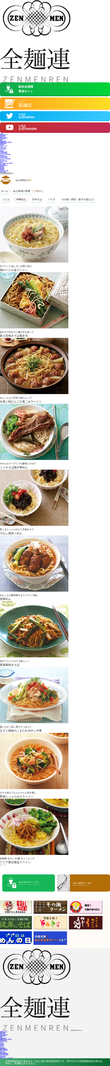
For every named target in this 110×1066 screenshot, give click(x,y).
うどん (1, 146)
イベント (2, 149)
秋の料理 (2, 168)
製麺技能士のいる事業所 (6, 141)
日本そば (2, 155)
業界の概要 (2, 135)
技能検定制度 (3, 140)
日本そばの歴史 (3, 156)
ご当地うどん (3, 148)
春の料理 (2, 165)
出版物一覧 (2, 138)
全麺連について (3, 134)
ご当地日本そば (3, 157)
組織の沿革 (2, 136)
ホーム (1, 133)
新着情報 (2, 144)
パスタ (51, 199)
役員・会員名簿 (3, 137)
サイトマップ (3, 1055)
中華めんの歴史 (3, 151)
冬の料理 (2, 169)
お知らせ (2, 1050)
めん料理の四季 (3, 164)
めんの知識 (2, 163)
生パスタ (2, 159)
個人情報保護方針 (4, 1053)
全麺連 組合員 (3, 142)
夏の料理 (2, 167)
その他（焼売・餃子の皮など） (78, 199)
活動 (1, 139)
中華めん (2, 150)
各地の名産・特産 (4, 170)
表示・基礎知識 (3, 1049)
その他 (1, 161)
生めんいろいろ (3, 145)
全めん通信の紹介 (4, 1054)
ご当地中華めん (3, 152)
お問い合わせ (3, 171)
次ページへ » (3, 864)
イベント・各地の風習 (5, 153)
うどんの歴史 (3, 147)
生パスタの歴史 (3, 160)
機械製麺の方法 (3, 1048)
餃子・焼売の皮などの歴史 (6, 162)
